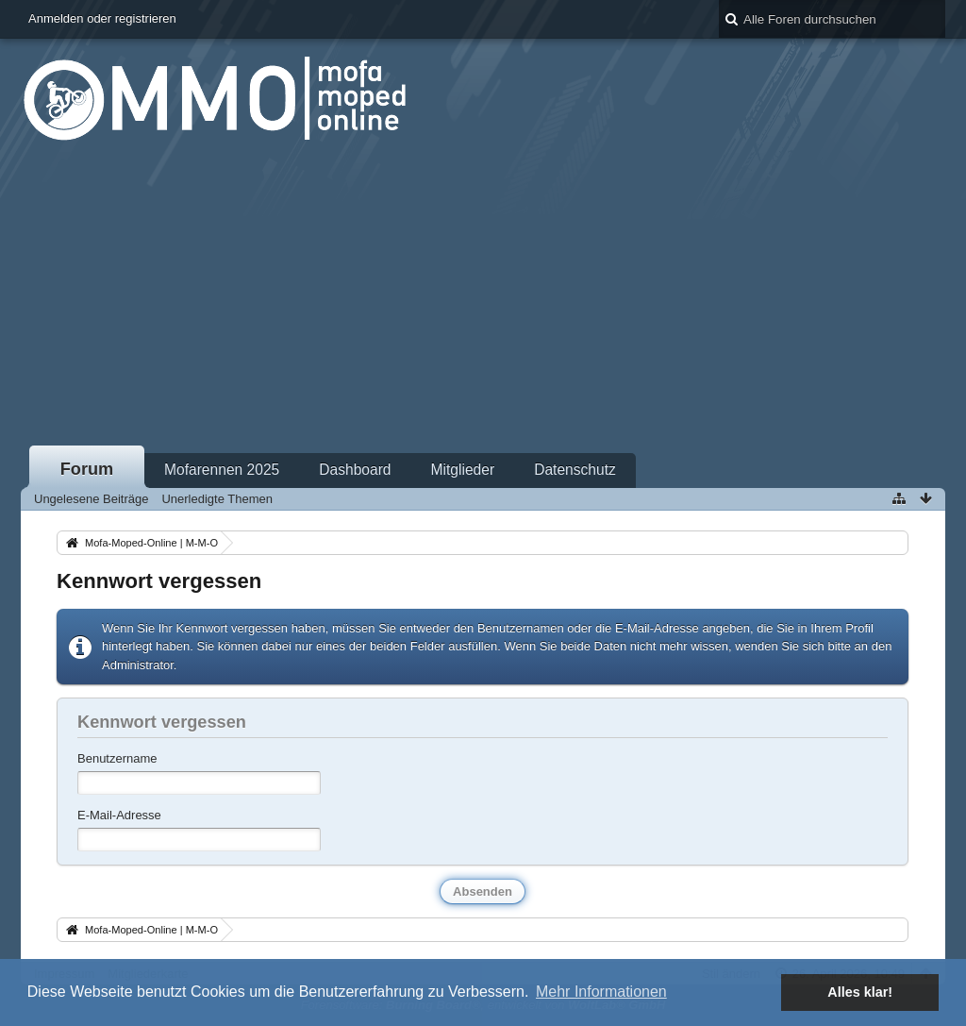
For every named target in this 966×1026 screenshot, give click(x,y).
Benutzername (117, 758)
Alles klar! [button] (859, 992)
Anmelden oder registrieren (102, 18)
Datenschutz (575, 470)
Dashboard (355, 470)
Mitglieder (463, 470)
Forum (87, 469)
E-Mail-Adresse (119, 815)
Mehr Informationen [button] (601, 992)
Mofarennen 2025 (221, 470)
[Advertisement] (483, 301)
